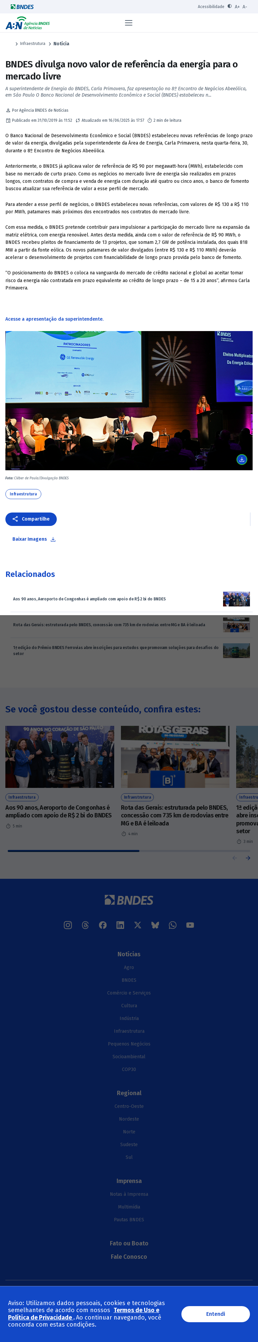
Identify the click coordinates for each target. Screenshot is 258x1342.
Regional (129, 1093)
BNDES (129, 980)
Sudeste (129, 1144)
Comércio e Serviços (129, 993)
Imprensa (129, 1181)
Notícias (129, 954)
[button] (248, 858)
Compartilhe (36, 519)
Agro (129, 967)
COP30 (129, 1069)
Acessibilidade (211, 6)
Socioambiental (129, 1057)
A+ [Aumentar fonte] (237, 7)
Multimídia (129, 1207)
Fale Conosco (129, 1256)
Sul (129, 1157)
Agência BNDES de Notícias (27, 22)
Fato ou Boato (129, 1243)
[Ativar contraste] (229, 7)
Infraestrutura (32, 43)
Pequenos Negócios (129, 1044)
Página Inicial (8, 44)
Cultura (129, 1006)
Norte (129, 1132)
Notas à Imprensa (129, 1194)
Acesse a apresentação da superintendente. (54, 319)
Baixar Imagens (29, 539)
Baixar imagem (241, 459)
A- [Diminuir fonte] (245, 7)
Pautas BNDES (129, 1220)
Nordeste (129, 1119)
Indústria (129, 1018)
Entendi (215, 1314)
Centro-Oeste (129, 1106)
